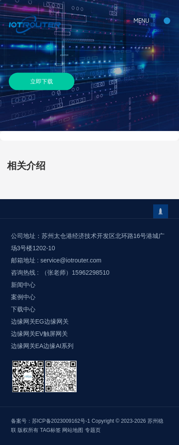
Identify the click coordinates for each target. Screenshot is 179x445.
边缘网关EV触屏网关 (39, 333)
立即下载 (41, 81)
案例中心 (23, 296)
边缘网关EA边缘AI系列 (42, 345)
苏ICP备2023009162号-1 (61, 421)
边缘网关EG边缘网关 (40, 321)
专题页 (93, 430)
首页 (5, 135)
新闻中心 (23, 284)
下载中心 (27, 135)
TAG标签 (50, 430)
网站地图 (72, 430)
